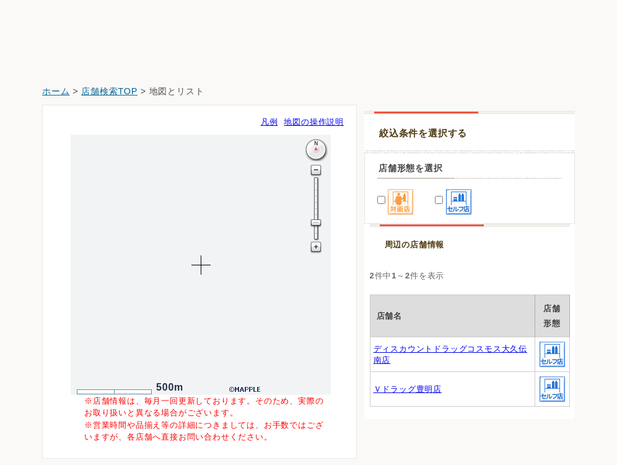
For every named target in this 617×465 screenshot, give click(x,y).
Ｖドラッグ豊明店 (408, 389)
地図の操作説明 (314, 121)
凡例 (269, 121)
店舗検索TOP (109, 91)
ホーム (55, 91)
